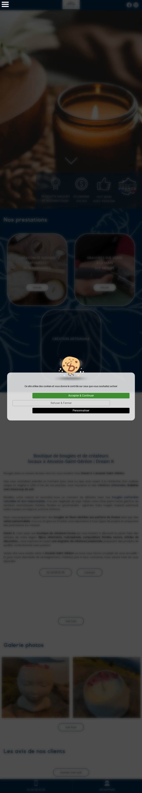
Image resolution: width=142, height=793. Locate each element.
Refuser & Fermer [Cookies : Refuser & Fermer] (61, 403)
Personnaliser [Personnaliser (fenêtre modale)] (81, 410)
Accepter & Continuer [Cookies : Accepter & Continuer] (81, 395)
